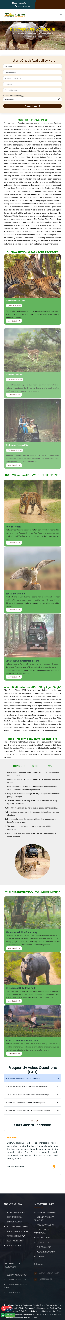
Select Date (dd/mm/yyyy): (14, 95)
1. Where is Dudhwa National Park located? (23, 1078)
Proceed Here (32, 106)
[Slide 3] (36, 47)
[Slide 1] (28, 47)
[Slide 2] (32, 47)
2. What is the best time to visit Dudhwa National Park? (28, 1086)
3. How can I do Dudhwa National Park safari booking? (27, 1094)
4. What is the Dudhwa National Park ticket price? (26, 1102)
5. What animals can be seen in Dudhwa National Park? (28, 1110)
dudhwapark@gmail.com (22, 3)
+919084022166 (22, 6)
